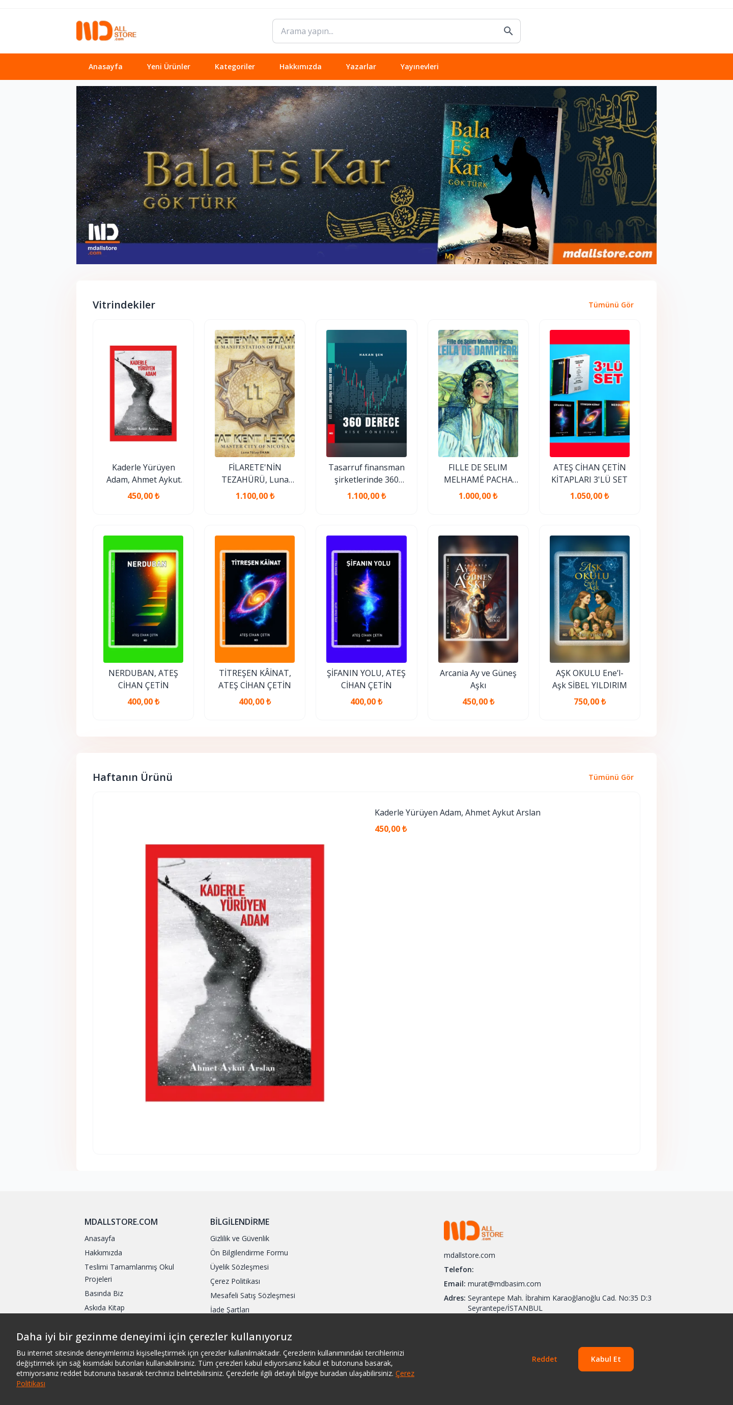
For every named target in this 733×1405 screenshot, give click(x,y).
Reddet (544, 1359)
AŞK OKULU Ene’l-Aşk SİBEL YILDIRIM (589, 679)
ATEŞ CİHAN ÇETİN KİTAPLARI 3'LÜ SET (589, 473)
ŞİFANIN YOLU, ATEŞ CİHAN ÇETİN (366, 679)
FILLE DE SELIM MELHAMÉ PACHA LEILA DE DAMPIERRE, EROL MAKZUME (478, 474)
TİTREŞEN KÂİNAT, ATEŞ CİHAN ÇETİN (254, 679)
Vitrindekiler (124, 305)
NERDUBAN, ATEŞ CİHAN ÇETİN (143, 679)
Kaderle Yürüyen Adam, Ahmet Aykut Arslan (143, 474)
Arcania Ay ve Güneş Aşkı (478, 679)
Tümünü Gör (611, 305)
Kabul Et (606, 1359)
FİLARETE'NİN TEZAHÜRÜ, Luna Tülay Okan (255, 474)
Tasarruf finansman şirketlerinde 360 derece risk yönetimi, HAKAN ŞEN (366, 474)
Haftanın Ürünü (133, 777)
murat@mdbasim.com (504, 1283)
